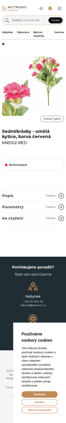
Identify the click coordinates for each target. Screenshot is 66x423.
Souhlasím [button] (40, 394)
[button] (40, 8)
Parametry (29, 207)
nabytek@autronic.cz (33, 305)
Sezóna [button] (59, 32)
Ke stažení (29, 218)
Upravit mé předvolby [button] (39, 410)
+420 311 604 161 (33, 301)
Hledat (55, 20)
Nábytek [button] (7, 32)
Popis (29, 195)
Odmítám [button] (40, 402)
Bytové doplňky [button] (39, 34)
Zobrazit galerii (52, 118)
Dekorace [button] (23, 32)
